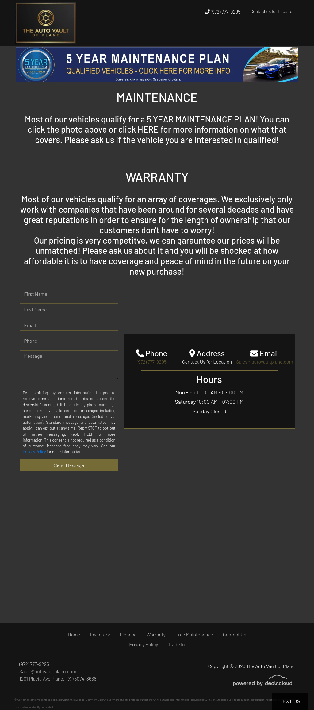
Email (30, 325)
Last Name (35, 309)
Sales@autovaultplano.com (47, 671)
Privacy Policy (34, 451)
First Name (35, 294)
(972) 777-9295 (222, 11)
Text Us (290, 701)
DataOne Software (108, 699)
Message (33, 356)
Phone (30, 341)
